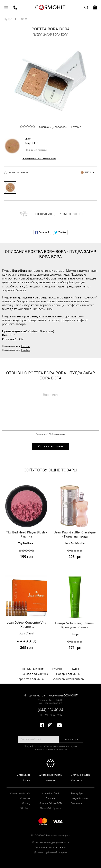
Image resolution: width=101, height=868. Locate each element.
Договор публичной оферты (50, 852)
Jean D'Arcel (26, 633)
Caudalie (50, 798)
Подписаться (71, 739)
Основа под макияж (34, 673)
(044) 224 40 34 (50, 710)
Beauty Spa (77, 793)
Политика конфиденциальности (50, 842)
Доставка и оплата (50, 774)
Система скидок (80, 774)
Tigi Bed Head (26, 543)
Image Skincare (79, 798)
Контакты (76, 780)
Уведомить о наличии (39, 158)
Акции (26, 780)
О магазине (23, 774)
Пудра (25, 346)
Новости (51, 780)
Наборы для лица (68, 673)
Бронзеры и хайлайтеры (68, 679)
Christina (25, 798)
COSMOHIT (50, 7)
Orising (26, 803)
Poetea (25, 350)
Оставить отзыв (50, 446)
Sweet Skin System (50, 808)
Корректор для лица (30, 679)
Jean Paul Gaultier (74, 543)
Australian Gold (50, 793)
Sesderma (76, 803)
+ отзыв (76, 127)
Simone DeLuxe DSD (50, 803)
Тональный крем (33, 668)
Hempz (75, 634)
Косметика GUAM (20, 793)
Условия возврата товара (50, 847)
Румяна (57, 668)
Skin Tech (25, 808)
